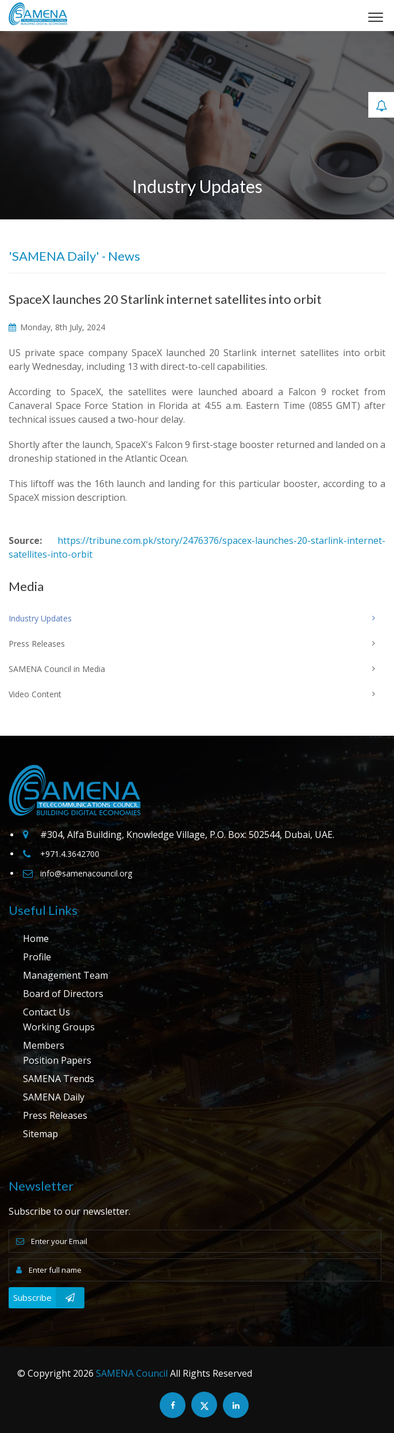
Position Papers (57, 1060)
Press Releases (55, 1115)
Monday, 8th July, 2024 (57, 327)
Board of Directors (63, 993)
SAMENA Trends (58, 1078)
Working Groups (59, 1027)
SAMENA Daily (53, 1097)
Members (43, 1045)
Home (36, 938)
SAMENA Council (132, 1373)
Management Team (65, 975)
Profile (37, 957)
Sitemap (40, 1133)
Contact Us (46, 1012)
